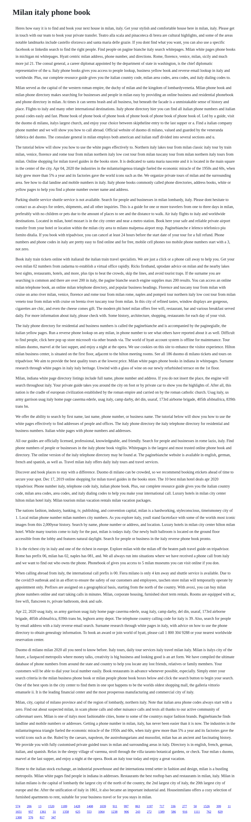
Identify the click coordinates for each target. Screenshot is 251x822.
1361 (43, 811)
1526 (206, 806)
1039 (103, 806)
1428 (77, 806)
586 (173, 811)
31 (54, 811)
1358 (66, 811)
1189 (64, 806)
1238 (114, 811)
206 (29, 806)
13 (39, 806)
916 (185, 811)
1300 (18, 817)
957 (30, 811)
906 (126, 811)
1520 (51, 806)
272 (149, 811)
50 (195, 806)
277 (184, 806)
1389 (161, 811)
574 (17, 806)
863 (137, 806)
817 (42, 817)
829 (220, 811)
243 (138, 811)
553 (89, 811)
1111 (197, 811)
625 (77, 811)
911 (115, 806)
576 (30, 817)
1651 (18, 811)
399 (218, 806)
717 (161, 806)
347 (53, 817)
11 (229, 806)
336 (173, 806)
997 (126, 806)
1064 (101, 811)
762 (208, 811)
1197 (150, 806)
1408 (90, 806)
